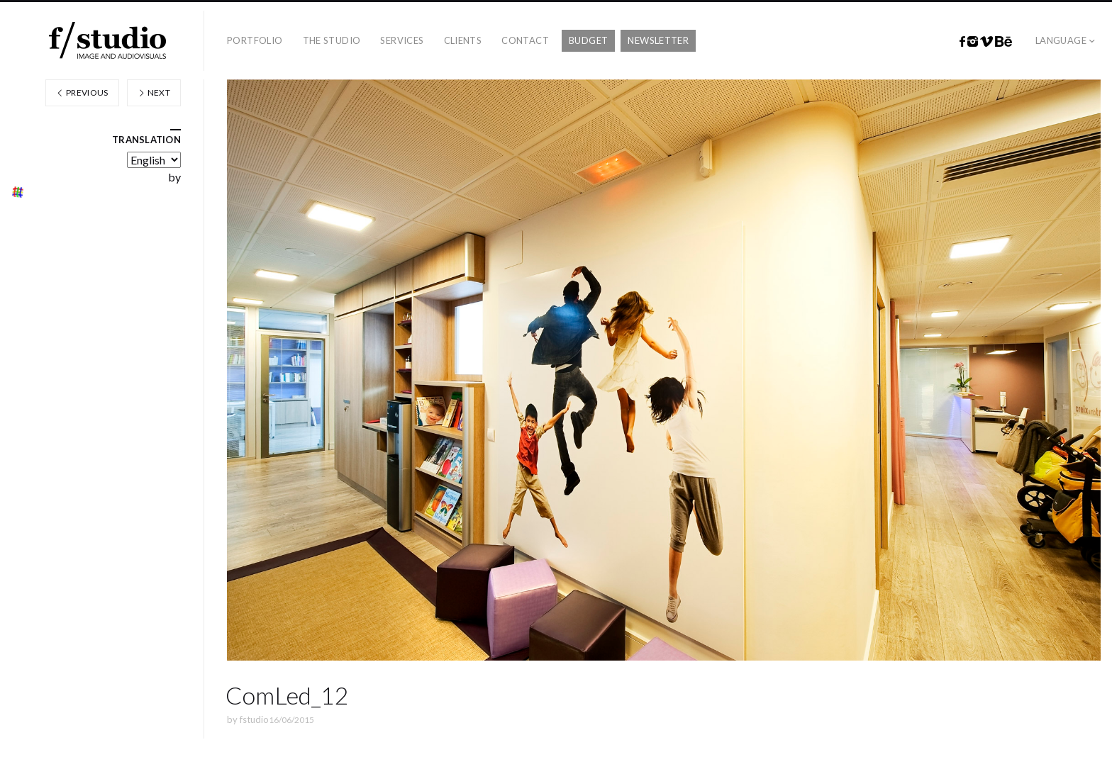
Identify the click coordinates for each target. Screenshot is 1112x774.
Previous (82, 92)
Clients (463, 40)
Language (1060, 40)
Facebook (962, 42)
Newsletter (658, 40)
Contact (525, 40)
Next (154, 92)
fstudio (254, 719)
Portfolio (255, 40)
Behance (1003, 42)
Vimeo (986, 42)
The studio (332, 40)
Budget (588, 40)
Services (401, 40)
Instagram (972, 42)
